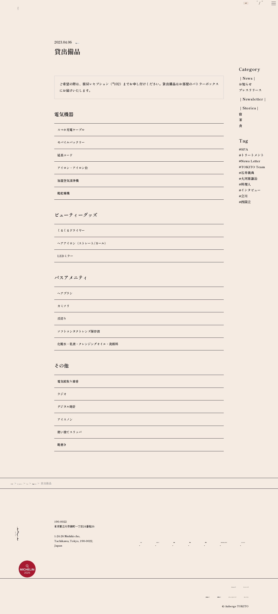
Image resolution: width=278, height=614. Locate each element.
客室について (84, 42)
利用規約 (175, 596)
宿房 (233, 536)
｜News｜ (247, 78)
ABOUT (168, 536)
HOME (15, 483)
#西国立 (245, 202)
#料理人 (245, 185)
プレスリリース (250, 90)
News (50, 483)
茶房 (212, 536)
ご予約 (226, 10)
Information (33, 483)
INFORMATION (153, 545)
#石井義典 (246, 173)
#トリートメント (251, 155)
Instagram (213, 586)
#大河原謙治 (248, 179)
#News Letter (249, 161)
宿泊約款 (153, 596)
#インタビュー (250, 190)
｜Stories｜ (249, 108)
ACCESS (187, 545)
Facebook (238, 586)
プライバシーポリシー (205, 596)
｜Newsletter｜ (253, 99)
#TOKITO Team (252, 167)
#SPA (243, 149)
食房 (192, 536)
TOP (143, 536)
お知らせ (245, 84)
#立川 (243, 196)
